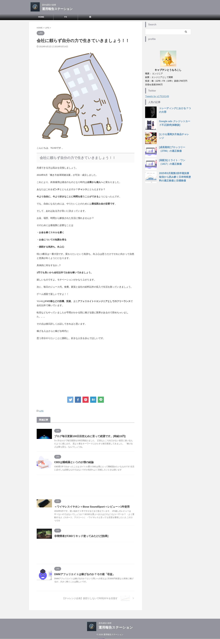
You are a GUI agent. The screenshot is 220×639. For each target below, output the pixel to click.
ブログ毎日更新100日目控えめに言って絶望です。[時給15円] (87, 436)
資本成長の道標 (105, 623)
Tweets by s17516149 (157, 96)
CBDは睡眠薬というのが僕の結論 (72, 461)
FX (65, 17)
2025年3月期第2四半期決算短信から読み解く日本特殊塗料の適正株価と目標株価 (174, 177)
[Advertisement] (85, 367)
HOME (41, 17)
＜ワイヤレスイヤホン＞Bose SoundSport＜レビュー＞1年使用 (89, 506)
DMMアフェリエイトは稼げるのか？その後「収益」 (82, 574)
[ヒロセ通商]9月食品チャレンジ (174, 134)
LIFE (41, 411)
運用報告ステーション (57, 9)
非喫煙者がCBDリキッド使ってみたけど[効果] (79, 535)
